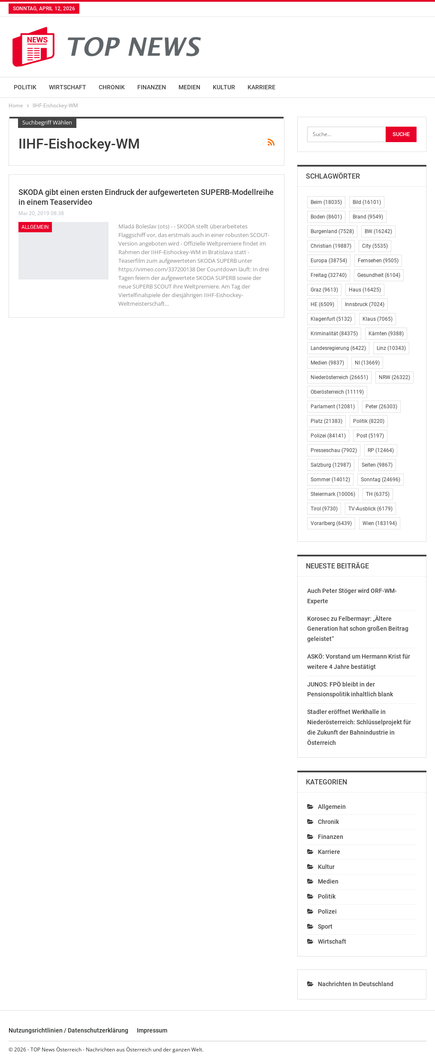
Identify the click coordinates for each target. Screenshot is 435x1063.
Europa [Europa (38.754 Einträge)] (329, 261)
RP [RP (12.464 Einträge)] (381, 450)
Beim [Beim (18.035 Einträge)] (326, 202)
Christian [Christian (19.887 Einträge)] (331, 246)
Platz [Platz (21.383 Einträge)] (326, 421)
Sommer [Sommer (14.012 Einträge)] (330, 480)
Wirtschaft (67, 87)
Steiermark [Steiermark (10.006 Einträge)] (333, 494)
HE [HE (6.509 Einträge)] (322, 304)
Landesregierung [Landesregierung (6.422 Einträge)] (338, 348)
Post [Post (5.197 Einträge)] (370, 436)
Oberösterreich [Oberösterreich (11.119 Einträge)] (337, 392)
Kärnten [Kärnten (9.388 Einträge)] (386, 334)
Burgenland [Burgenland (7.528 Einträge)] (332, 231)
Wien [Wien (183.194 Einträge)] (379, 523)
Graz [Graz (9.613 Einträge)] (324, 290)
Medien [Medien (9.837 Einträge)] (327, 363)
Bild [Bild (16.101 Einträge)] (367, 202)
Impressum (152, 1030)
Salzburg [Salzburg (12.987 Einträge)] (331, 465)
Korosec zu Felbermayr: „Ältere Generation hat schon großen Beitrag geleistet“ (357, 629)
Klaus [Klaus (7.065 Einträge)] (377, 319)
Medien (189, 87)
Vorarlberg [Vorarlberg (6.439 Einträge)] (331, 523)
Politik (25, 87)
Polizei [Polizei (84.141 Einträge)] (328, 436)
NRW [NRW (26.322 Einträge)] (394, 377)
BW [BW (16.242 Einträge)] (378, 231)
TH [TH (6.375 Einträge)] (378, 494)
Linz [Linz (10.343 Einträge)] (391, 348)
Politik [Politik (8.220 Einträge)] (368, 421)
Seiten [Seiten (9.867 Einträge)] (377, 465)
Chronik (112, 87)
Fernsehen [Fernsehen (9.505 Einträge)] (378, 261)
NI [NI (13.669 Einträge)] (367, 363)
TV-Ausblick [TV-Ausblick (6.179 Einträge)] (370, 509)
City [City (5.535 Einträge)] (375, 246)
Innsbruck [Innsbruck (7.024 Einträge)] (364, 304)
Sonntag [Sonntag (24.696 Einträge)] (380, 480)
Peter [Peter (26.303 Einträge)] (381, 407)
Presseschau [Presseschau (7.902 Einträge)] (334, 450)
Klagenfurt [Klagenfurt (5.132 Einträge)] (331, 319)
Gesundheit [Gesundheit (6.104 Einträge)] (378, 275)
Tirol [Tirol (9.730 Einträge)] (324, 509)
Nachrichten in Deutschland (355, 984)
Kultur (224, 87)
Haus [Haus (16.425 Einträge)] (365, 290)
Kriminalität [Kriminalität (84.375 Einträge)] (334, 334)
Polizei (327, 911)
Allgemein (35, 227)
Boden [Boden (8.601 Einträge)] (326, 217)
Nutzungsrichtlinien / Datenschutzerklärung (68, 1030)
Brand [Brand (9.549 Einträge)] (368, 217)
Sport (325, 926)
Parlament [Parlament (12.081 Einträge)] (333, 407)
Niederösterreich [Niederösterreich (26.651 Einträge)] (339, 377)
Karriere (261, 87)
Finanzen (151, 87)
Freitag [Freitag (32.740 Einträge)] (329, 275)
